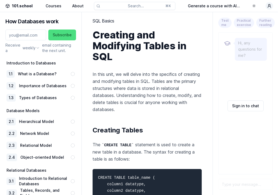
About (78, 6)
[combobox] (31, 48)
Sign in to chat (245, 105)
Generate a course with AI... (214, 6)
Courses (53, 6)
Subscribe (62, 34)
